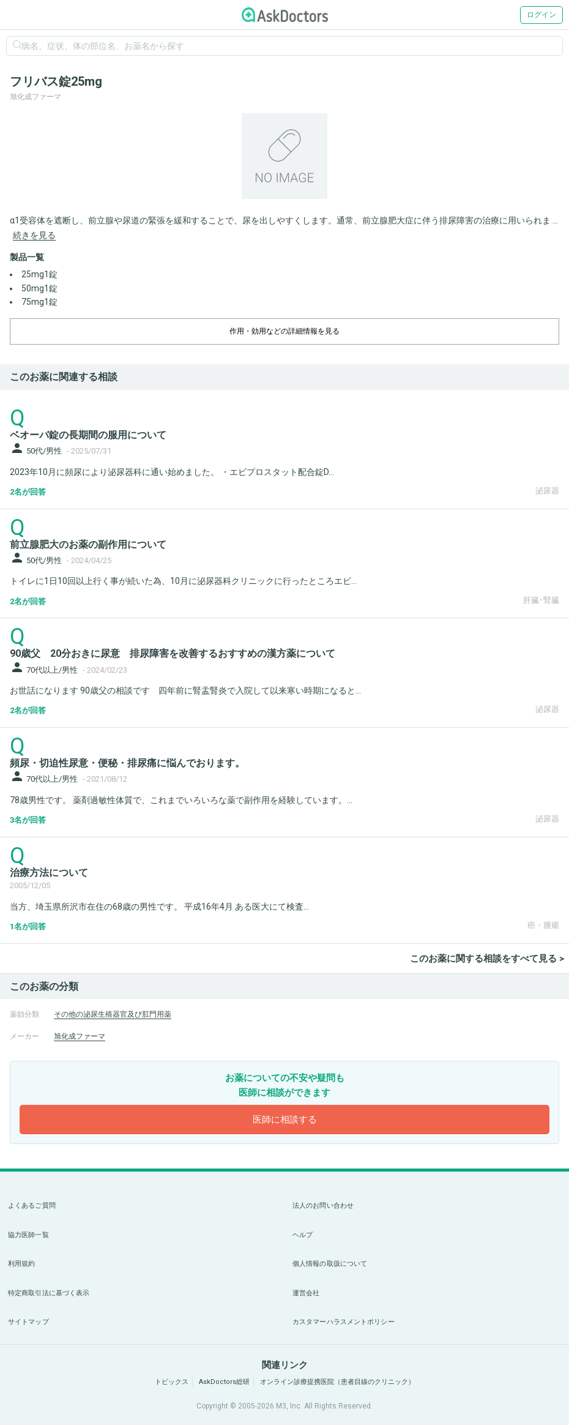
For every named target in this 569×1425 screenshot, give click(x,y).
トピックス (171, 1382)
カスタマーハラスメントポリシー (343, 1322)
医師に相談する (285, 1119)
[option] (284, 156)
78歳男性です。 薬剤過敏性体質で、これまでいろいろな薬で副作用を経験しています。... (181, 800)
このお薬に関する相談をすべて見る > (487, 958)
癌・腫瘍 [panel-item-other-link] (543, 925)
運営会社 (305, 1293)
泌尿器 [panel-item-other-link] (547, 490)
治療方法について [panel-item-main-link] (49, 872)
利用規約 (21, 1264)
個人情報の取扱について (329, 1264)
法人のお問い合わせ (323, 1206)
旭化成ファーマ (79, 1036)
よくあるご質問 (32, 1206)
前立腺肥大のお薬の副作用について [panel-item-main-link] (88, 544)
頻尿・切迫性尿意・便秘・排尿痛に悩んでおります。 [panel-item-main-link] (127, 763)
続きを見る (34, 235)
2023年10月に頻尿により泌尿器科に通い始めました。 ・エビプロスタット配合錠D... (172, 472)
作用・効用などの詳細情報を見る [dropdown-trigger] (284, 331)
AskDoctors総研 (224, 1382)
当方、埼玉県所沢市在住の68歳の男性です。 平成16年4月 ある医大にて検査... (159, 906)
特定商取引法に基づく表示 (48, 1293)
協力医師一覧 (28, 1235)
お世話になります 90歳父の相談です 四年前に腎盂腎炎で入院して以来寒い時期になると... (185, 690)
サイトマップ (28, 1322)
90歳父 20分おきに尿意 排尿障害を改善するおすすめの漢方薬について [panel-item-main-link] (172, 653)
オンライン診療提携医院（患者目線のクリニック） (337, 1382)
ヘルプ (302, 1235)
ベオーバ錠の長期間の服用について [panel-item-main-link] (88, 435)
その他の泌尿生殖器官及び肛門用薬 (112, 1014)
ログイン (541, 14)
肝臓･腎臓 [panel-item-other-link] (541, 600)
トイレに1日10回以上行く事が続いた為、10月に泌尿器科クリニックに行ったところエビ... (183, 581)
